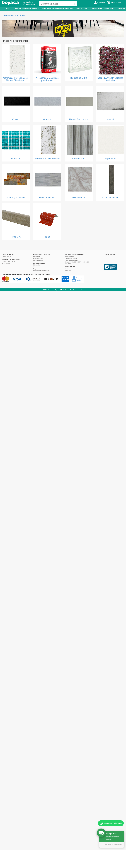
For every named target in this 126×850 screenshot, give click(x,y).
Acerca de (36, 267)
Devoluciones (6, 263)
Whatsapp (68, 270)
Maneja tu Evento (38, 260)
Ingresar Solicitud (7, 256)
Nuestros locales (69, 256)
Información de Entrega (8, 261)
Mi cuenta (99, 2)
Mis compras (114, 2)
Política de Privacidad (71, 258)
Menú (6, 8)
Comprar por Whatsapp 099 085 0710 (27, 8)
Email (66, 269)
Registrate (36, 269)
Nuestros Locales (81, 8)
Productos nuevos (96, 8)
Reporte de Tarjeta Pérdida (41, 270)
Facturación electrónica (71, 260)
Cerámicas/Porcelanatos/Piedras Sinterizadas (57, 8)
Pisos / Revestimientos (14, 16)
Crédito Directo (109, 8)
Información (36, 256)
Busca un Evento (38, 258)
